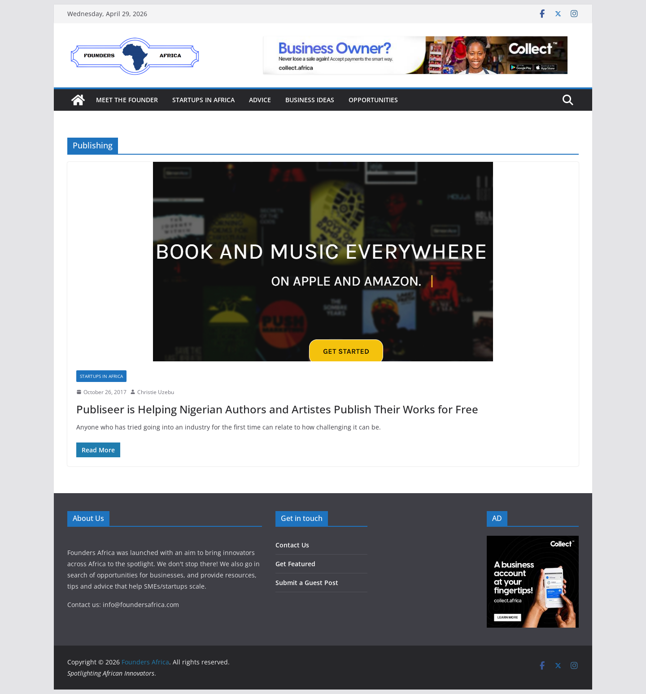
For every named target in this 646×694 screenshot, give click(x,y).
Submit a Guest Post (306, 582)
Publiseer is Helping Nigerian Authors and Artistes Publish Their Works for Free (277, 409)
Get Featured (295, 564)
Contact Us (292, 545)
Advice (260, 99)
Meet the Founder (127, 99)
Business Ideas (309, 99)
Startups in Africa (203, 99)
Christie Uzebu (155, 392)
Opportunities (373, 99)
